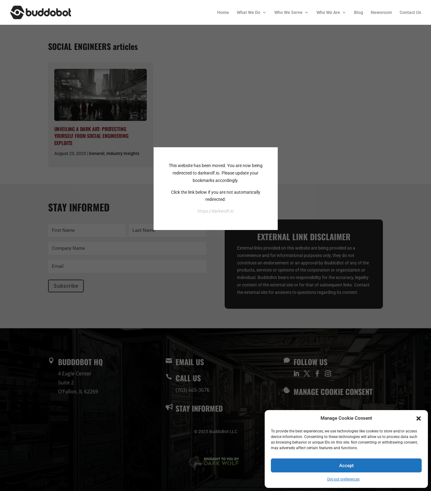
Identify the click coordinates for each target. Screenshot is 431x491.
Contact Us (410, 12)
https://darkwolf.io (216, 211)
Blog (358, 12)
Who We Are (328, 12)
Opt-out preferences (343, 479)
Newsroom (381, 12)
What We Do (248, 12)
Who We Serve (288, 12)
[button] (418, 418)
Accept (346, 465)
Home (223, 12)
